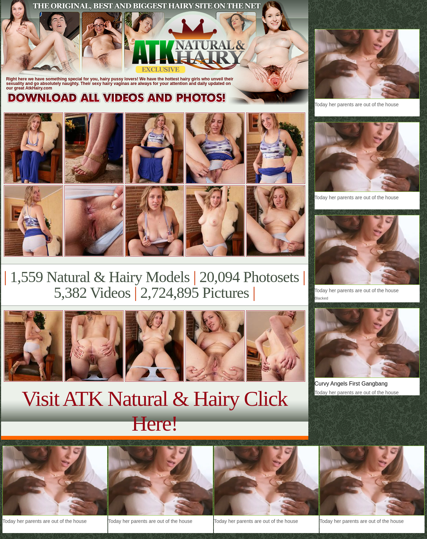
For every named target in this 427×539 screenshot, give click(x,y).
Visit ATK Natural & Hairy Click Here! (154, 411)
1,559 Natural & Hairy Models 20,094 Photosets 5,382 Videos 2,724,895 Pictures (154, 285)
